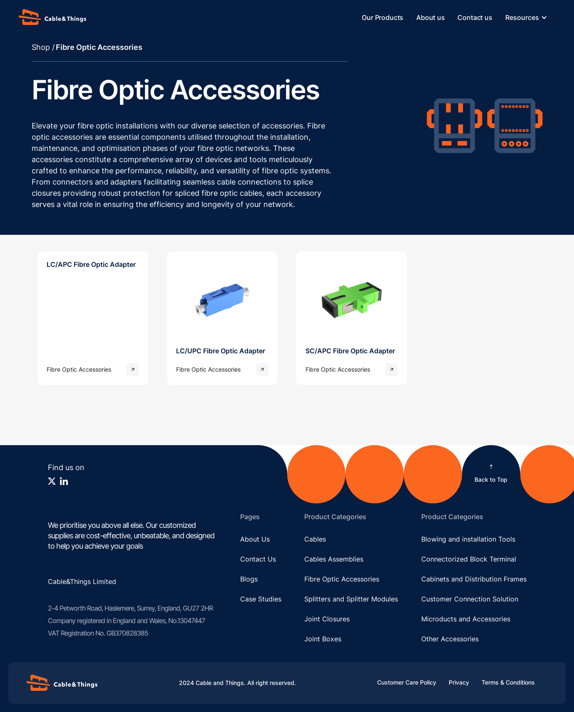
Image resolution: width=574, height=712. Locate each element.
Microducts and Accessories (465, 619)
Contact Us (258, 559)
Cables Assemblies (333, 559)
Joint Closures (327, 619)
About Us (255, 539)
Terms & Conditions (508, 682)
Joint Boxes (322, 639)
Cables (315, 539)
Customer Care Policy (406, 682)
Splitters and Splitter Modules (351, 599)
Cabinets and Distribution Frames (474, 579)
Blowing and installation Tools (468, 539)
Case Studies (260, 599)
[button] (530, 17)
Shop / (43, 47)
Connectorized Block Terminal (468, 559)
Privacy (459, 682)
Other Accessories (450, 639)
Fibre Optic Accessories (341, 579)
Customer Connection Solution (469, 599)
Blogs (249, 579)
